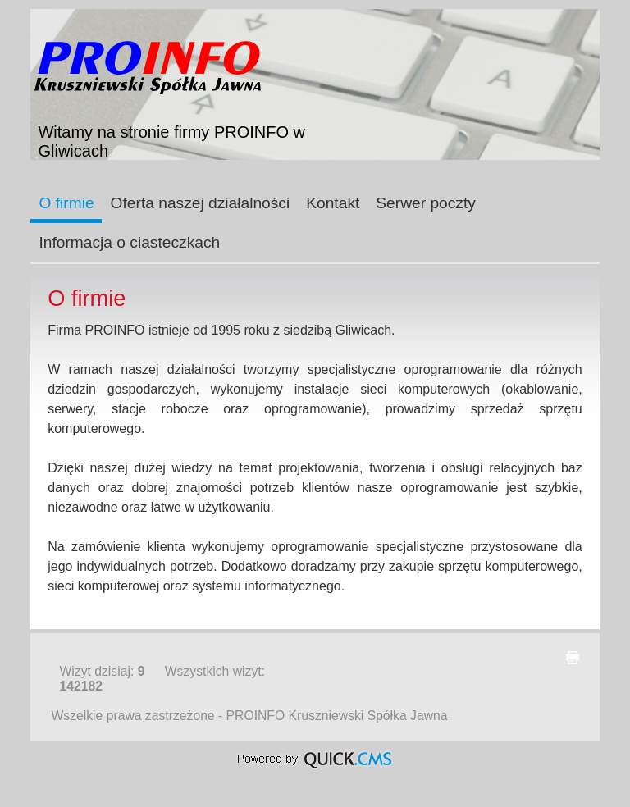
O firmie (66, 203)
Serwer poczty (426, 203)
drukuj (572, 657)
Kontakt (332, 203)
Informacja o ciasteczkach (129, 242)
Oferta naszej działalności (200, 203)
